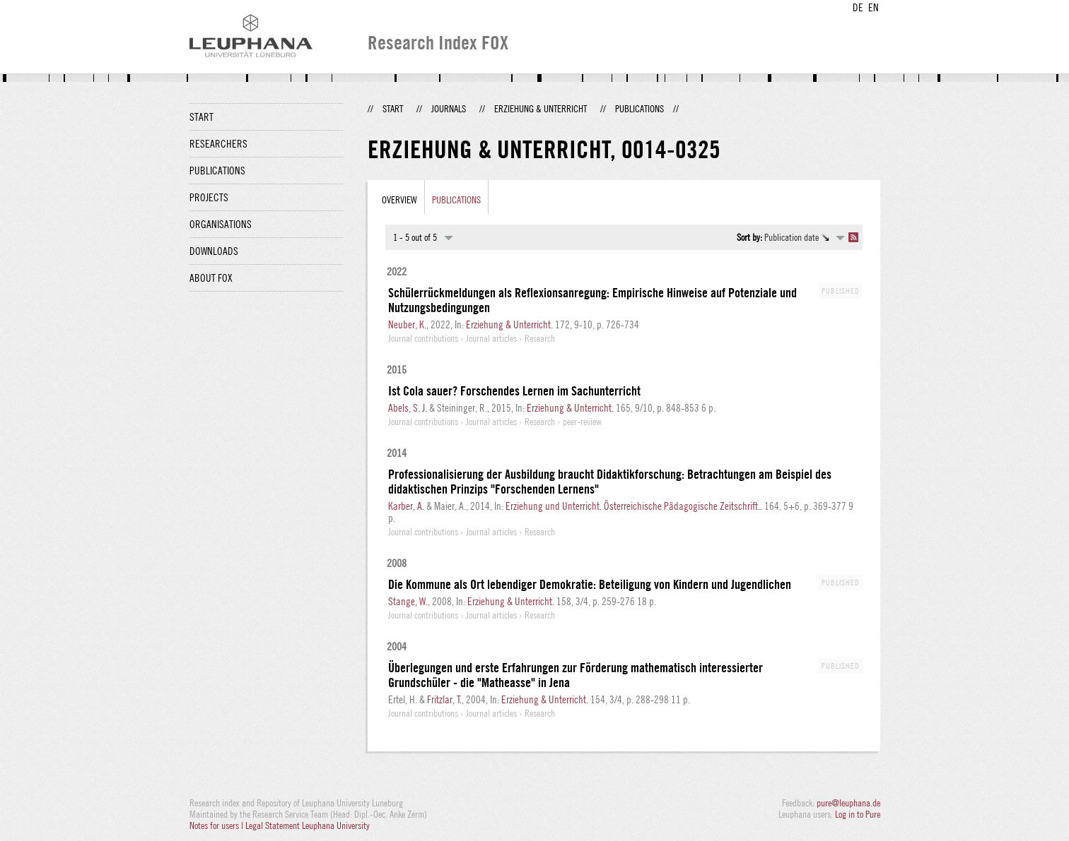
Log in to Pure (857, 814)
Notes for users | (217, 825)
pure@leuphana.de (848, 803)
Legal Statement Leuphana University (307, 825)
